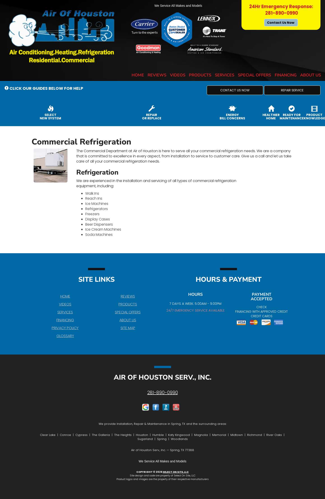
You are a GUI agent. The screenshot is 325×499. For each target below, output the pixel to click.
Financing (286, 75)
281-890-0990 (162, 392)
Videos (177, 75)
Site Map (128, 328)
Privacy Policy (65, 328)
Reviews (157, 75)
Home (138, 75)
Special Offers (254, 75)
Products (200, 75)
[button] (235, 90)
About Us (310, 75)
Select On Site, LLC (176, 472)
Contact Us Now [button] (281, 22)
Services (224, 75)
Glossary (65, 335)
